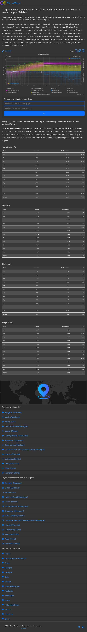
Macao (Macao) (11, 431)
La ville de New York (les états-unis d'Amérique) (25, 449)
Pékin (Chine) (10, 468)
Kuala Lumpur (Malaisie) (15, 445)
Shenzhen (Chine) (12, 473)
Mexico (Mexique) (12, 417)
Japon (7, 619)
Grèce (7, 600)
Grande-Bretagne (12, 586)
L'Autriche (9, 614)
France (7, 554)
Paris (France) (10, 421)
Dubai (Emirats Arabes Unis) (16, 435)
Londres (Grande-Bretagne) (16, 426)
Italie (7, 577)
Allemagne (9, 595)
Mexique (8, 572)
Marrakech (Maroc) (13, 459)
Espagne (8, 567)
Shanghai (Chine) (12, 463)
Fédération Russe (12, 605)
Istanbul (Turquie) (12, 454)
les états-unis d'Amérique (15, 558)
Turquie (8, 581)
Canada (8, 609)
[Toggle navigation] (83, 3)
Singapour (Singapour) (14, 440)
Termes (23, 628)
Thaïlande (9, 591)
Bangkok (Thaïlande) (13, 412)
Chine (7, 563)
